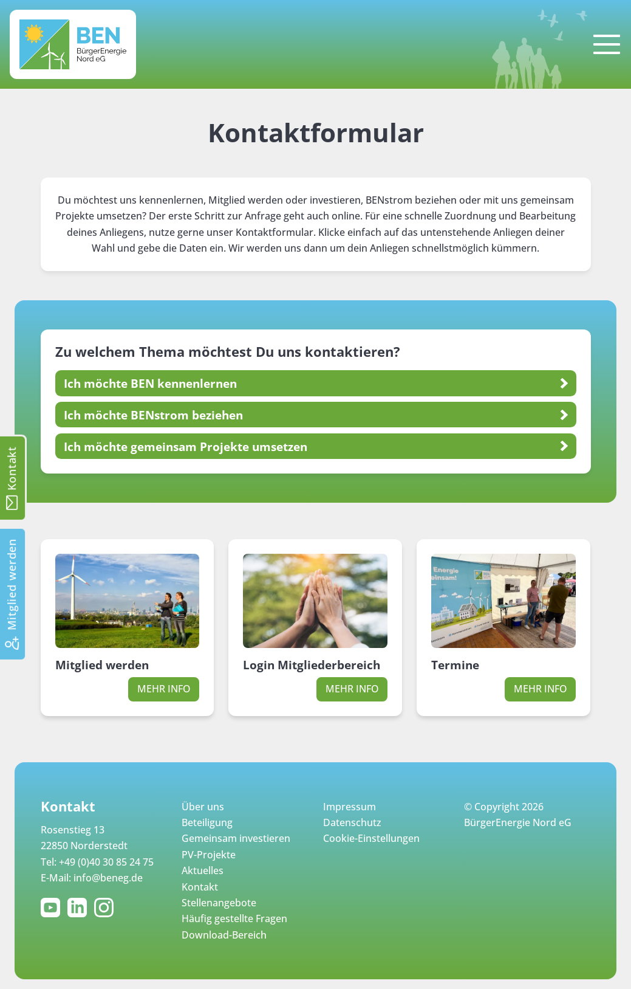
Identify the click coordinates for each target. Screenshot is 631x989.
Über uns (203, 806)
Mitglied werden (102, 664)
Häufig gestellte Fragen (234, 918)
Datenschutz (352, 822)
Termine (455, 664)
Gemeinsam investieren (236, 838)
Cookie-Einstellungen (371, 838)
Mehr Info (164, 688)
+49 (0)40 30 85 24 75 (106, 862)
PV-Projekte (209, 854)
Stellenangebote (219, 902)
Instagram (106, 907)
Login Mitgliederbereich (311, 664)
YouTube (53, 907)
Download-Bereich (224, 935)
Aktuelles (202, 870)
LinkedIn (79, 907)
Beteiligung (207, 822)
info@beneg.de (108, 877)
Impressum (349, 806)
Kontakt (200, 887)
